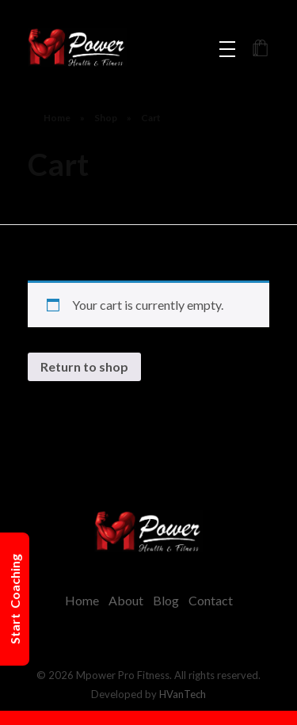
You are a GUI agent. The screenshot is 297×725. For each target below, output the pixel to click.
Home (57, 118)
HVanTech (182, 694)
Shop (105, 118)
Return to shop (84, 366)
